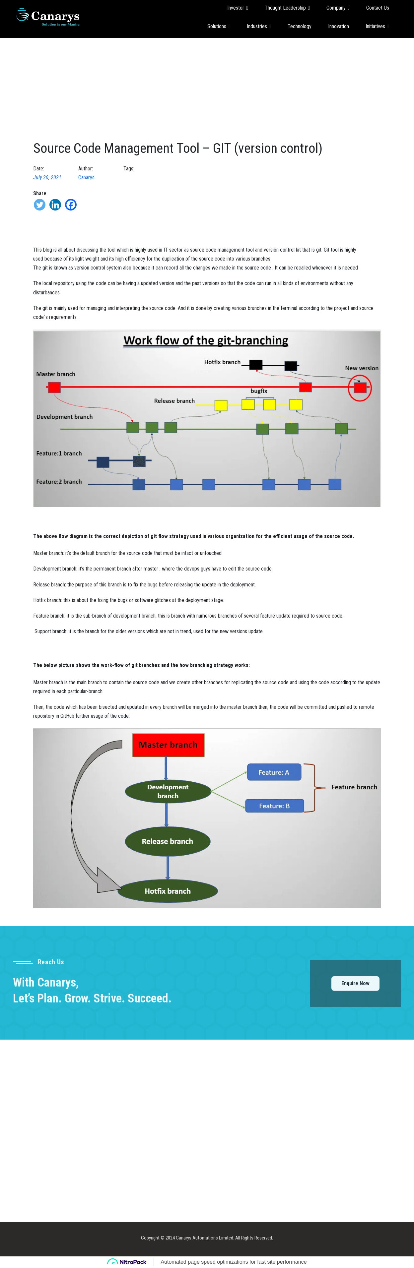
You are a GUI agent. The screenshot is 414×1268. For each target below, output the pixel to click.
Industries (259, 26)
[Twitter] (39, 205)
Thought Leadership (287, 8)
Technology (299, 26)
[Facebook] (71, 205)
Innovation (338, 26)
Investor (237, 8)
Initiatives (377, 26)
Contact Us (377, 8)
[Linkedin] (55, 205)
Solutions (218, 26)
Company (338, 8)
